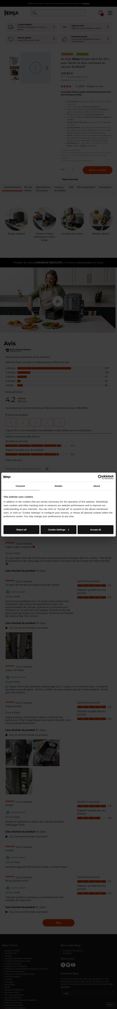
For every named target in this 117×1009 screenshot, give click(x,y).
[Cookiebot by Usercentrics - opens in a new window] (100, 477)
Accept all (95, 529)
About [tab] (96, 486)
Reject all (21, 529)
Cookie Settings (58, 529)
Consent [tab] (20, 486)
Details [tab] (58, 486)
